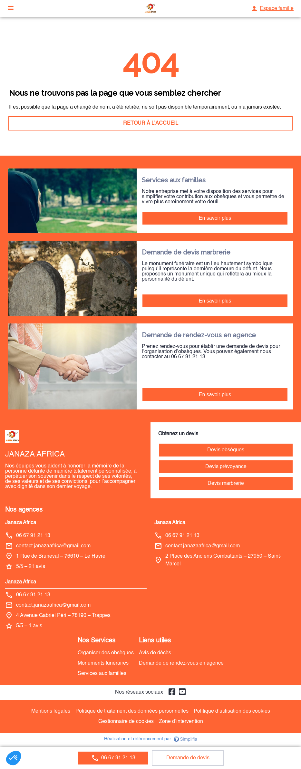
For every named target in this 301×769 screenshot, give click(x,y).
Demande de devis (187, 758)
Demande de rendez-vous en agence (181, 663)
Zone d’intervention (181, 721)
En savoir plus (215, 218)
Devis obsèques (225, 450)
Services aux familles (102, 673)
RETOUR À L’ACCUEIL (150, 123)
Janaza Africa (20, 522)
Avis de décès (155, 653)
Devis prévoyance (226, 466)
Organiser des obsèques (106, 653)
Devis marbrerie (226, 483)
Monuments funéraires (103, 663)
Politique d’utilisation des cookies (232, 711)
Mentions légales (50, 711)
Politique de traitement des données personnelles (132, 711)
